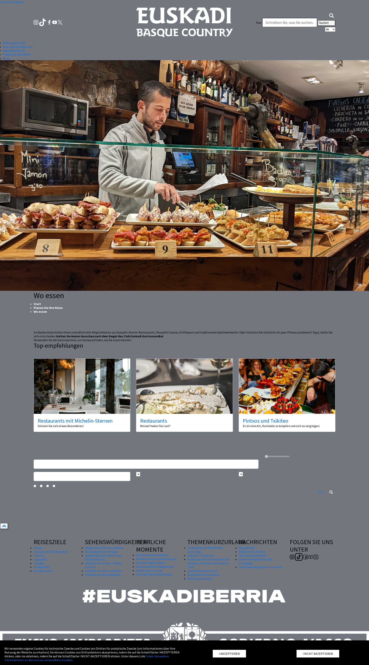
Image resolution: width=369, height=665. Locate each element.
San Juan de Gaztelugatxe (50, 552)
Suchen (326, 23)
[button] (331, 15)
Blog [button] (6, 58)
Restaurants (153, 420)
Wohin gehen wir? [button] (14, 43)
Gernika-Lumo (43, 571)
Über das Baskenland (252, 555)
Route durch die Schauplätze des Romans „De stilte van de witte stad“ (208, 563)
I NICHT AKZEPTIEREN (318, 654)
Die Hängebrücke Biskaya (101, 552)
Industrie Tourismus (200, 555)
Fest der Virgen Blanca (150, 563)
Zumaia (38, 563)
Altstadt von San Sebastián (103, 575)
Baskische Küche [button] (14, 50)
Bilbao (38, 548)
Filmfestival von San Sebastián (156, 559)
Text (259, 23)
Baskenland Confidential (203, 575)
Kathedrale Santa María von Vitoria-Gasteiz (103, 557)
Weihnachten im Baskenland (155, 567)
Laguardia (40, 559)
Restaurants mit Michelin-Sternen (75, 420)
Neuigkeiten (247, 548)
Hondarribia (41, 567)
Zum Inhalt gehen (12, 2)
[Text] (289, 22)
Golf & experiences (199, 578)
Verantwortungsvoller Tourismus (260, 567)
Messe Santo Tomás (149, 570)
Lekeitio (39, 555)
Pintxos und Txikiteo (265, 420)
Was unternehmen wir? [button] (18, 47)
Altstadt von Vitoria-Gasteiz (103, 571)
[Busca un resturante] (146, 464)
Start (37, 304)
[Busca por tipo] (241, 474)
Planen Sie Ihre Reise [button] (16, 54)
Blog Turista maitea (252, 552)
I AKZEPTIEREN (229, 654)
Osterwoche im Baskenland (154, 574)
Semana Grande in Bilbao (152, 555)
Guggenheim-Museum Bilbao (104, 548)
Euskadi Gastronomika (202, 571)
